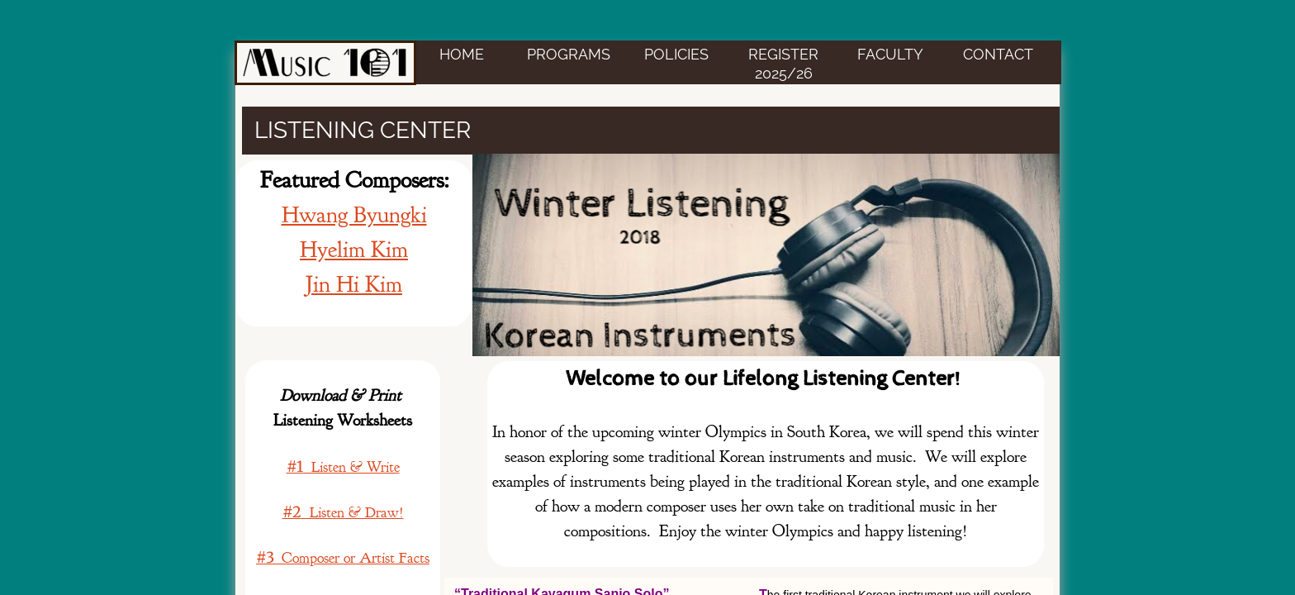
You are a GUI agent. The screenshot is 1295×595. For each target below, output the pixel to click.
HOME (461, 54)
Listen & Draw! (343, 512)
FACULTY (890, 54)
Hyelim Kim (354, 249)
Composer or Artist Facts (342, 558)
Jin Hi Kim (354, 284)
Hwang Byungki (354, 215)
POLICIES (676, 54)
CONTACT (998, 54)
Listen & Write (343, 467)
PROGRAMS (568, 54)
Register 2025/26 (783, 63)
